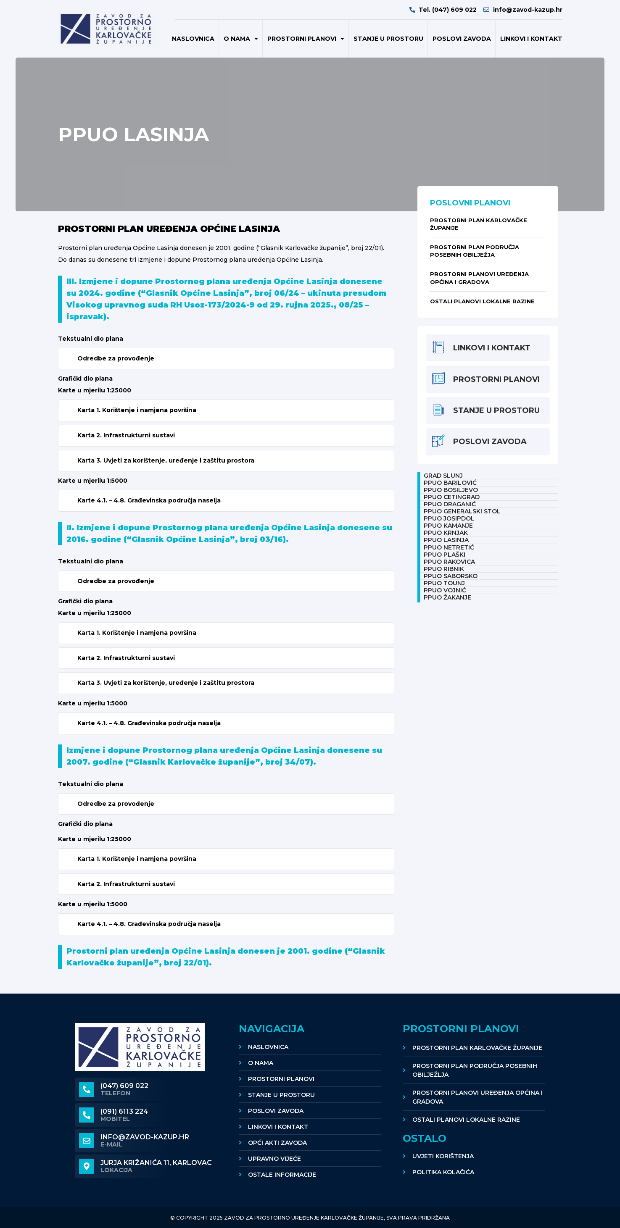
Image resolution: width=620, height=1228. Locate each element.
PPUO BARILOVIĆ (450, 482)
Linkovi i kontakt (531, 38)
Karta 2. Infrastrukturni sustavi (126, 435)
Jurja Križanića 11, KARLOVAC (156, 1163)
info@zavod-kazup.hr (144, 1137)
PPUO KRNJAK (446, 532)
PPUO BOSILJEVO (451, 490)
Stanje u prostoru (388, 38)
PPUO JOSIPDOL (449, 518)
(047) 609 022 (124, 1086)
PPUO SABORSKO (451, 576)
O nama (241, 39)
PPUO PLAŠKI (444, 554)
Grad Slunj (443, 475)
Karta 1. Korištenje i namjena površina (136, 410)
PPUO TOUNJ (444, 583)
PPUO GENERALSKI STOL (462, 511)
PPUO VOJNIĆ (445, 590)
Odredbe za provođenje (115, 358)
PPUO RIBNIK (444, 569)
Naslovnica (193, 38)
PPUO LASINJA (446, 540)
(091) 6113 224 (124, 1111)
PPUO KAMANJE (448, 525)
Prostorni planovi (305, 39)
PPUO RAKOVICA (449, 561)
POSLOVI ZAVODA (462, 38)
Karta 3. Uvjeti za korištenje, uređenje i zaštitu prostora (165, 460)
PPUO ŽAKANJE (447, 597)
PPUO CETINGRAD (452, 497)
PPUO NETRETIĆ (449, 547)
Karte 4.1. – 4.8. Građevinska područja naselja (149, 500)
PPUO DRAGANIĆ (450, 504)
